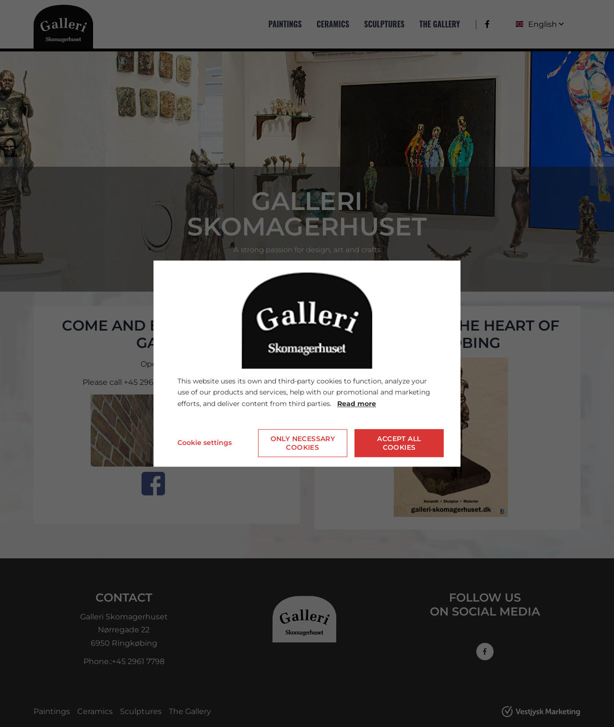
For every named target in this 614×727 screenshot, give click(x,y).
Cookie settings (204, 442)
